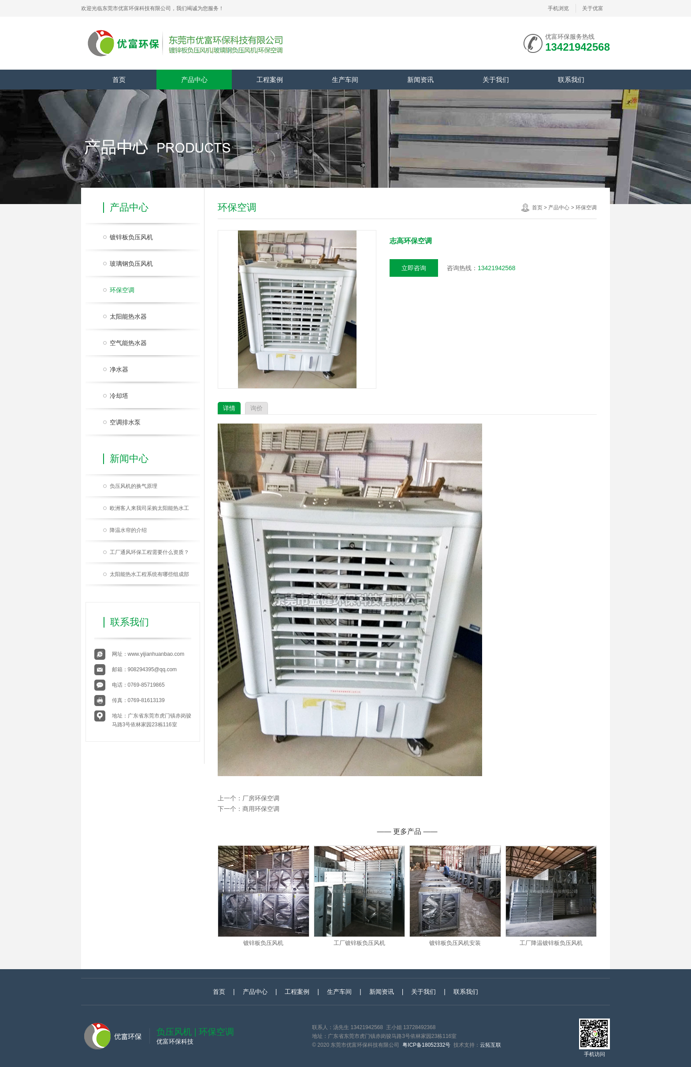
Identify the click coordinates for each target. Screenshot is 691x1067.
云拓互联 (490, 1045)
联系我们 (571, 79)
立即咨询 (413, 267)
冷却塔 (119, 395)
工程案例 (269, 79)
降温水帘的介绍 (128, 530)
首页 (119, 79)
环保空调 (122, 290)
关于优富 (592, 8)
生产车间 (345, 79)
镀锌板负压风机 (131, 237)
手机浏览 (558, 11)
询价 (256, 408)
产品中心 (194, 79)
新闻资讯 (420, 79)
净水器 (119, 369)
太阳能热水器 (128, 316)
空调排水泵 (125, 422)
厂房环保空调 (260, 798)
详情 (229, 408)
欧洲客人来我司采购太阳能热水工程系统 (149, 510)
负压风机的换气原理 (133, 486)
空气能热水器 (128, 342)
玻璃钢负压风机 (131, 263)
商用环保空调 (260, 808)
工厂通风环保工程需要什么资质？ (149, 552)
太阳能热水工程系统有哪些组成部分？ (149, 576)
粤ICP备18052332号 (426, 1045)
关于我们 (496, 79)
